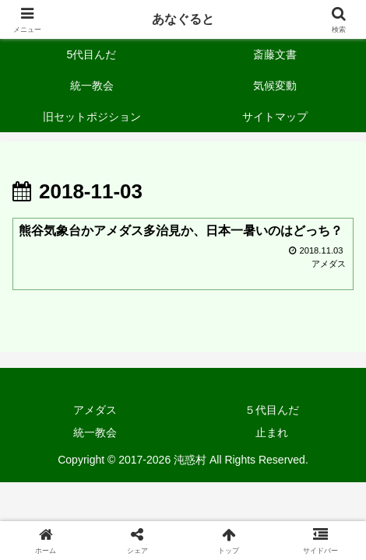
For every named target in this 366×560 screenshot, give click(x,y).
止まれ (271, 432)
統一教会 (95, 432)
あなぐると (183, 19)
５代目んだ (272, 410)
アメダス (95, 410)
